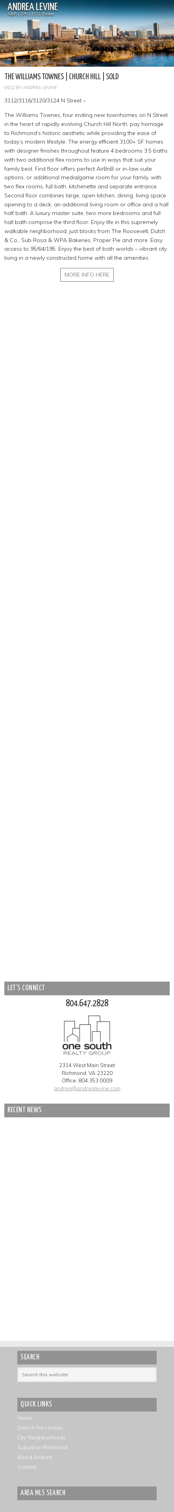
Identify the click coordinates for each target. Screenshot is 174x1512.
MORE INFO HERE (87, 274)
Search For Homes (40, 1428)
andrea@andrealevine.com (87, 1088)
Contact (26, 1467)
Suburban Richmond (42, 1447)
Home (24, 1418)
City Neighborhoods (41, 1437)
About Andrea (34, 1457)
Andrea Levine (32, 7)
